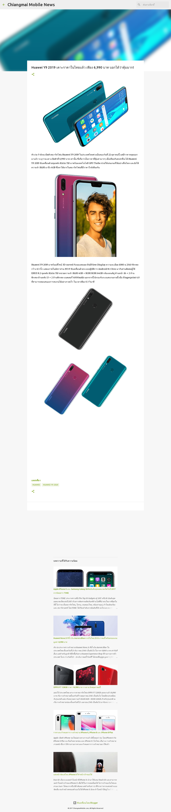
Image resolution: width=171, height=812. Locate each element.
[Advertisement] (85, 536)
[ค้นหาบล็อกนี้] (155, 4)
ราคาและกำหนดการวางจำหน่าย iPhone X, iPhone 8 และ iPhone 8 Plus (83, 732)
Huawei (36, 485)
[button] (33, 74)
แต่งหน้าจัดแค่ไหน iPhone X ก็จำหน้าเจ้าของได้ (72, 774)
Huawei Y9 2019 (50, 485)
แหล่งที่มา (36, 480)
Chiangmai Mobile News (31, 4)
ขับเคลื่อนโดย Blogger (85, 803)
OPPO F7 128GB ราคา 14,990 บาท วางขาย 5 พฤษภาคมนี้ (77, 687)
